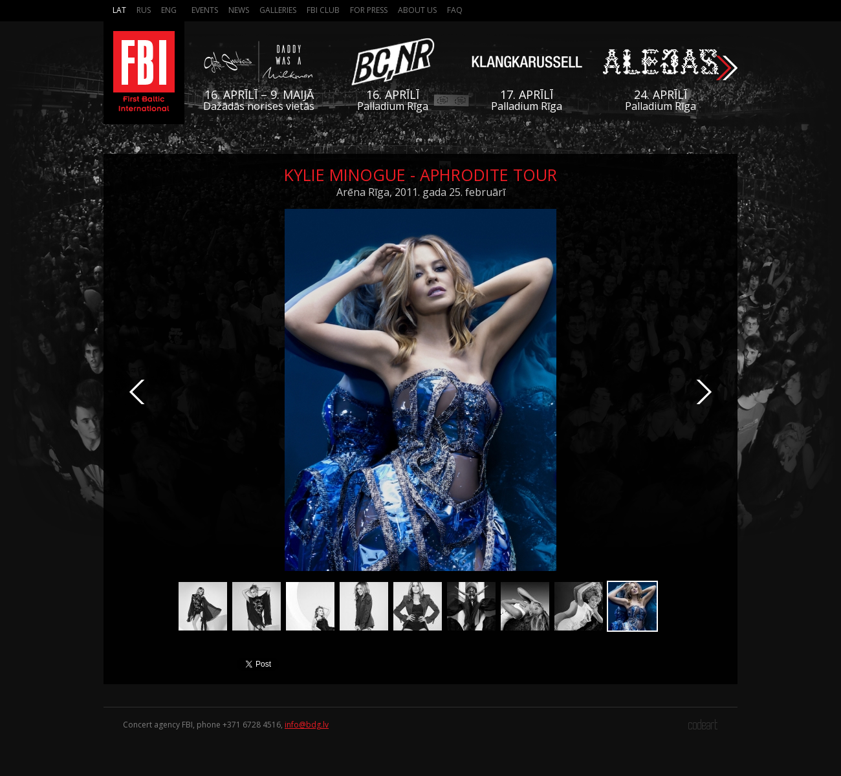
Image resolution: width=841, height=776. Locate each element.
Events (204, 10)
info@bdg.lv (307, 724)
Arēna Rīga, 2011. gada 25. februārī (420, 192)
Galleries (277, 10)
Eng (169, 10)
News (238, 10)
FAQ (455, 10)
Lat (119, 10)
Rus (144, 10)
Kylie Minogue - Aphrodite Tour (420, 175)
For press (369, 10)
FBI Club (323, 10)
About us (417, 10)
